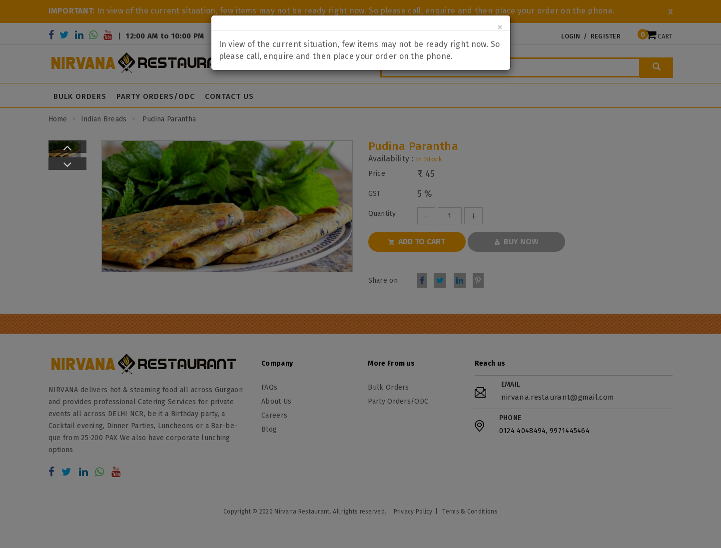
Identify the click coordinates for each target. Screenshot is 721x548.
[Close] (500, 27)
